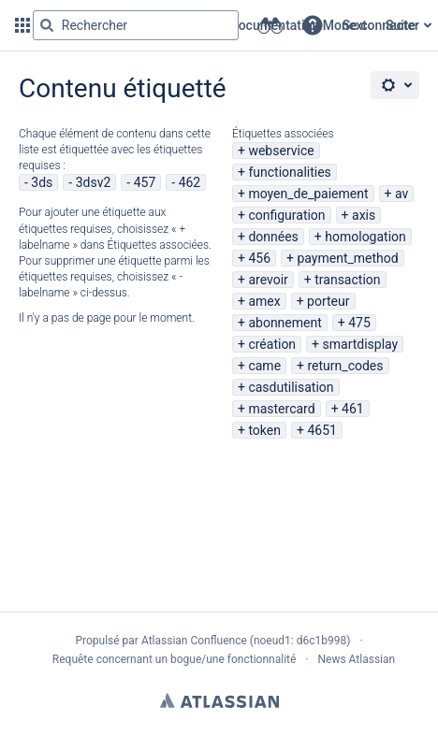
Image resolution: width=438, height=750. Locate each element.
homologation (365, 236)
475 (359, 322)
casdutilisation (290, 387)
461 (353, 408)
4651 (321, 430)
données (273, 236)
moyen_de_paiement (308, 193)
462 (190, 182)
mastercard (281, 408)
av (401, 193)
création (272, 344)
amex (264, 301)
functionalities (289, 172)
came (264, 365)
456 (259, 258)
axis (363, 215)
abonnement (284, 322)
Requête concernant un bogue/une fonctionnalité (174, 659)
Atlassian (219, 700)
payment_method (347, 258)
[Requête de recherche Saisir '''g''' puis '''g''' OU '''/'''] (136, 25)
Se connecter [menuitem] (381, 25)
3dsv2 (93, 182)
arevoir (267, 279)
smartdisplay (361, 344)
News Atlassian (357, 659)
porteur (328, 301)
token (264, 430)
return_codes (346, 365)
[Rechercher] (46, 25)
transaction (347, 279)
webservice (281, 150)
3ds (41, 182)
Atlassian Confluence (194, 640)
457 (145, 182)
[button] (312, 25)
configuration (286, 215)
